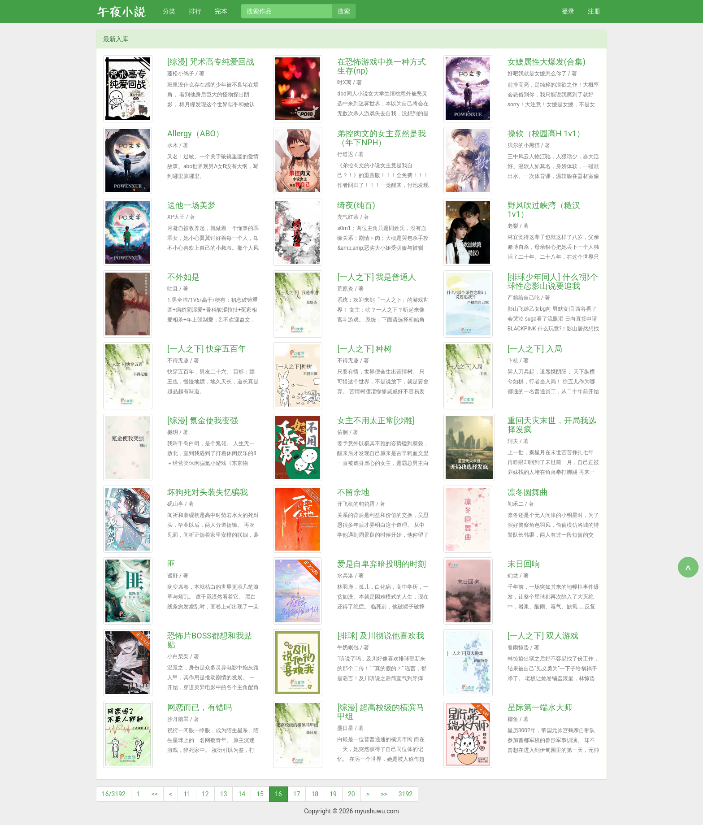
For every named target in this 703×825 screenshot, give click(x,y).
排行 (195, 11)
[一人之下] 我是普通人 (376, 277)
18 (314, 794)
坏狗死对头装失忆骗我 (207, 492)
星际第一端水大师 (540, 707)
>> (384, 794)
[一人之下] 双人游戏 (543, 635)
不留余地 (353, 492)
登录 (568, 11)
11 (187, 794)
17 (296, 794)
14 (241, 794)
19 (333, 794)
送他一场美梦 (191, 205)
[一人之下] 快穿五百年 (206, 348)
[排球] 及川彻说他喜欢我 (380, 635)
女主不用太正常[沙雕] (375, 420)
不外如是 (183, 277)
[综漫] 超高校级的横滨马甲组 (380, 712)
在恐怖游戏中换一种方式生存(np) (381, 66)
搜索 (344, 11)
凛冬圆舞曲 (528, 492)
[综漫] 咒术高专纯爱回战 (210, 61)
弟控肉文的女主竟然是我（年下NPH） (381, 138)
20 (351, 794)
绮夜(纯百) (356, 205)
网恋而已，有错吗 (199, 707)
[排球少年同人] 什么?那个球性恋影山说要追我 (553, 281)
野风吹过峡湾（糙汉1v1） (544, 209)
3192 (405, 794)
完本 (221, 11)
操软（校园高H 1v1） (546, 133)
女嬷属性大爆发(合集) (547, 61)
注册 (594, 11)
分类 (169, 11)
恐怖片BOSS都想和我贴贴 (209, 640)
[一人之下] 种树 (364, 348)
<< (155, 794)
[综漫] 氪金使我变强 (202, 420)
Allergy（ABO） (195, 133)
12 (205, 794)
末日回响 (524, 564)
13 (223, 794)
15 (260, 794)
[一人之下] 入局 (535, 348)
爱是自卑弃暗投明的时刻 (381, 564)
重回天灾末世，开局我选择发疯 (552, 425)
